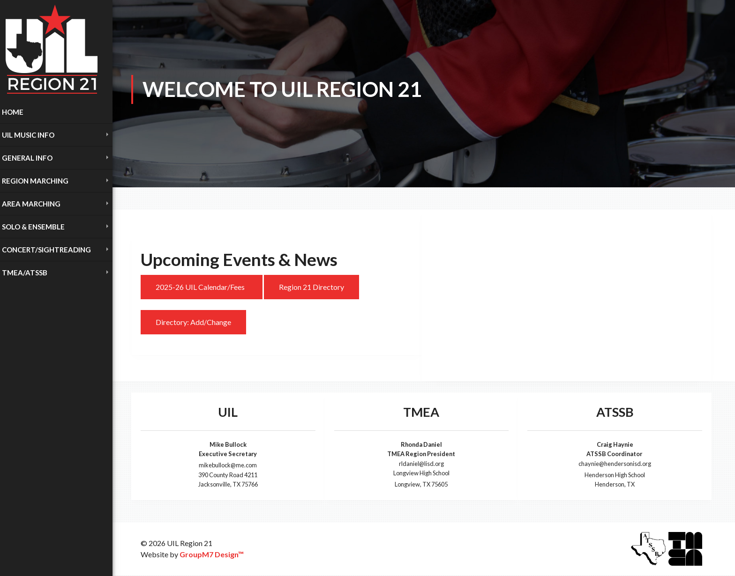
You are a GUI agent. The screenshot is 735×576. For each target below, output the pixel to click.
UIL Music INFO (28, 135)
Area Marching (31, 203)
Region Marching (35, 181)
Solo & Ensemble (33, 226)
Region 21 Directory (311, 286)
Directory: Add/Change (193, 322)
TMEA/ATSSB (24, 272)
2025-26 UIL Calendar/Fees (202, 286)
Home (12, 112)
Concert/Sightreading (46, 249)
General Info (27, 158)
